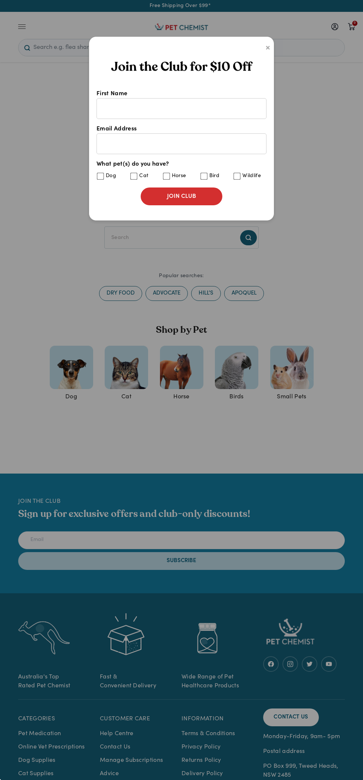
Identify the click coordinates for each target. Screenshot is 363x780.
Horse (179, 176)
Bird (214, 176)
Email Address (181, 140)
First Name (181, 105)
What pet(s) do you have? (181, 170)
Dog (111, 176)
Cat (143, 176)
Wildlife (251, 176)
